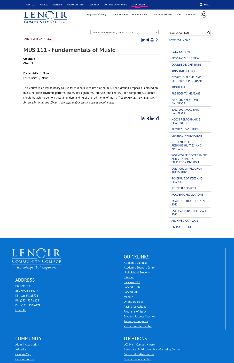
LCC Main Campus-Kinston (140, 344)
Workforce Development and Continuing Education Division (189, 158)
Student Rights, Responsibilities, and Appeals (186, 145)
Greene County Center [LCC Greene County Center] (137, 359)
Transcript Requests (136, 321)
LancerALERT (132, 282)
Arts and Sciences (184, 71)
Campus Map (23, 354)
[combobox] (124, 32)
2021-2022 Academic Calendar (185, 101)
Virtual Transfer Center (138, 326)
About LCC (178, 87)
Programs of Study (185, 58)
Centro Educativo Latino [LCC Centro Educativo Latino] (139, 354)
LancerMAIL (131, 292)
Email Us (20, 310)
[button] (204, 14)
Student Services (183, 188)
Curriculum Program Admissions (186, 170)
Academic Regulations (187, 194)
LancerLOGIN (132, 287)
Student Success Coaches (139, 316)
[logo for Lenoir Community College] (36, 250)
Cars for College (25, 359)
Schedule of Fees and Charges (186, 180)
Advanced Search (179, 40)
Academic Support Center (140, 267)
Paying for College (135, 306)
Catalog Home (181, 52)
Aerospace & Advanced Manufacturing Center (152, 349)
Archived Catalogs (184, 220)
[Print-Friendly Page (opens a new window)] (152, 40)
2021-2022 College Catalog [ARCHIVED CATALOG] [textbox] (114, 32)
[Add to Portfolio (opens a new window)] (143, 40)
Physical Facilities (184, 129)
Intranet (129, 277)
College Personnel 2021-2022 (189, 212)
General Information (186, 135)
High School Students (137, 272)
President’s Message (185, 93)
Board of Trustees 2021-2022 (188, 202)
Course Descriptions (186, 64)
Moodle (128, 297)
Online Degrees (133, 302)
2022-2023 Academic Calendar (185, 111)
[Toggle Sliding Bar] (190, 14)
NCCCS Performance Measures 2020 (185, 121)
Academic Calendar (136, 263)
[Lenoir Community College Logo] (45, 17)
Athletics (20, 349)
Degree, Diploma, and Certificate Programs (186, 79)
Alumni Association (27, 344)
